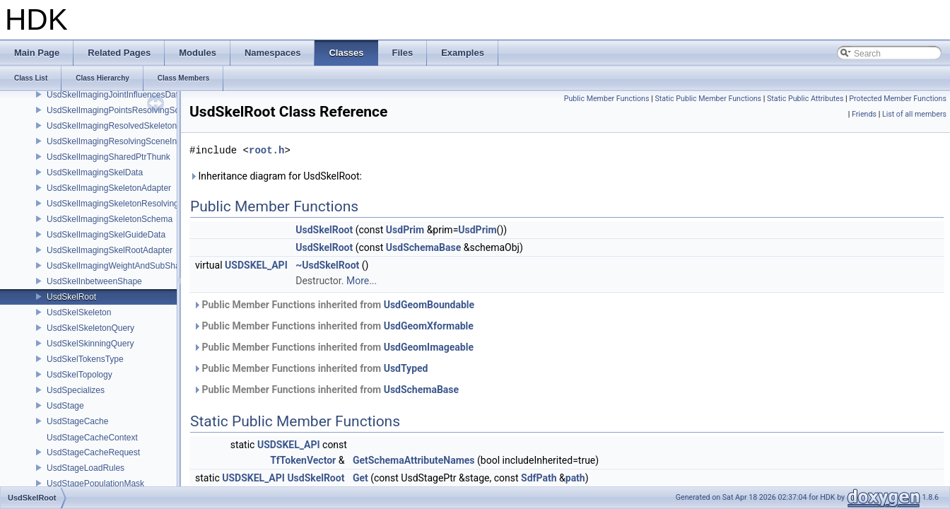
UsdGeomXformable (429, 326)
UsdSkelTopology (79, 375)
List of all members (914, 114)
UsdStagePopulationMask (95, 483)
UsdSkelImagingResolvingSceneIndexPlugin (130, 141)
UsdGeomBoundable (429, 304)
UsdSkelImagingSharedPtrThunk (108, 157)
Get (360, 478)
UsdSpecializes (76, 390)
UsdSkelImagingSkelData (95, 172)
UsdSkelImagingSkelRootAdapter (109, 250)
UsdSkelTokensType (85, 359)
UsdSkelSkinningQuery (90, 344)
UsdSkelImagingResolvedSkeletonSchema (127, 126)
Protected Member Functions (897, 98)
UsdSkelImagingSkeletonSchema (109, 219)
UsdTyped (406, 368)
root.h (266, 150)
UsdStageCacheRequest (93, 452)
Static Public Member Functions (708, 98)
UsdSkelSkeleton (79, 312)
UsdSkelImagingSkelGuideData (106, 235)
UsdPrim (405, 229)
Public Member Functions (607, 98)
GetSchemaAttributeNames (414, 460)
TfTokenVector (303, 460)
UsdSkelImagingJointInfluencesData (115, 95)
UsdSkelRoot (71, 297)
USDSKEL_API (256, 265)
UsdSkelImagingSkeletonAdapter (109, 188)
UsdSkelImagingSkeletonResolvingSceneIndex (135, 204)
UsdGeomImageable (429, 347)
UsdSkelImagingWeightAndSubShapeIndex (128, 266)
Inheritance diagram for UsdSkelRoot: (275, 176)
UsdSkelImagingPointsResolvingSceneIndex (130, 110)
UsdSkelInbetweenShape (94, 281)
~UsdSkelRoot (327, 265)
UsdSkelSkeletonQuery (90, 328)
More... (361, 280)
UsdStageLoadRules (85, 468)
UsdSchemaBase (423, 247)
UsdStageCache (77, 421)
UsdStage (65, 406)
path (575, 478)
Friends (864, 114)
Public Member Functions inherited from (333, 304)
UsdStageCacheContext (92, 438)
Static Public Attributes (805, 98)
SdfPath (539, 478)
